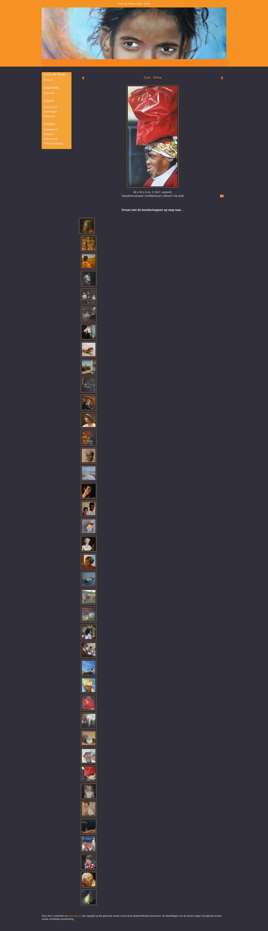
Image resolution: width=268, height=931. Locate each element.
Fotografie (49, 116)
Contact (49, 124)
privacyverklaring (53, 143)
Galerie (49, 101)
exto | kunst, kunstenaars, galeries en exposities (52, 3)
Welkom (48, 79)
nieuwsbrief (50, 129)
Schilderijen (50, 106)
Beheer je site (50, 62)
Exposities (51, 87)
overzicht (49, 93)
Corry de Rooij (126, 3)
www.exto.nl (75, 916)
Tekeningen (50, 111)
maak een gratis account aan (78, 62)
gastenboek (51, 138)
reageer (49, 134)
